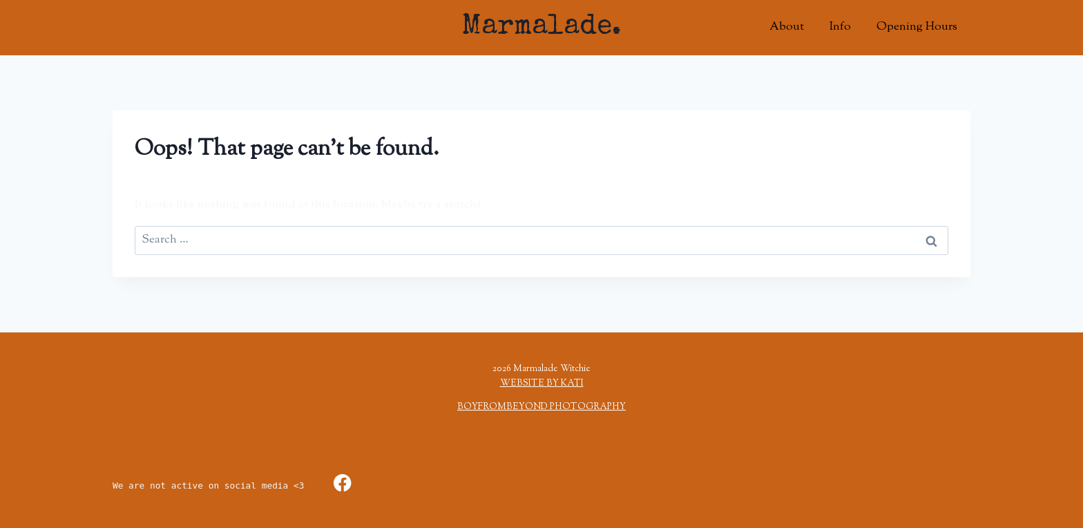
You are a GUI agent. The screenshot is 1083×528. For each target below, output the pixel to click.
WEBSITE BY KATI (542, 383)
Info (840, 27)
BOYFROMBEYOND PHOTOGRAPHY (541, 407)
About (786, 27)
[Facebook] (342, 482)
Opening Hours (916, 27)
